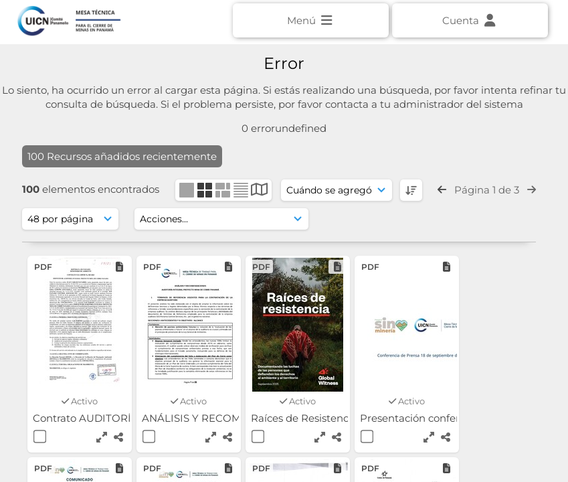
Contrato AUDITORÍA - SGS (102, 418)
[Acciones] (221, 219)
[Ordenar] (336, 190)
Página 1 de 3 (486, 189)
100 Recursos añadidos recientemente (122, 156)
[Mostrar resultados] (70, 219)
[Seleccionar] (40, 436)
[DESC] (411, 190)
